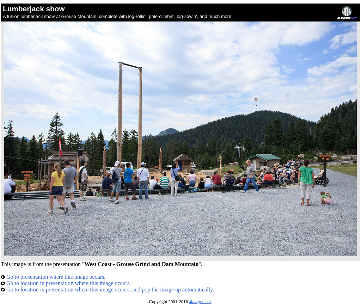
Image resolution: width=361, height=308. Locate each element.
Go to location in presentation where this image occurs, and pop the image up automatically (107, 289)
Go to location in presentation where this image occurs (65, 283)
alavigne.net (200, 301)
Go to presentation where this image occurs (52, 277)
